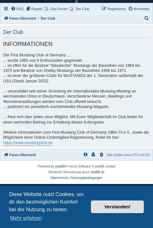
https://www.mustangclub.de (28, 143)
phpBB (60, 166)
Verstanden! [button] (118, 206)
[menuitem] (17, 9)
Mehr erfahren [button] (26, 218)
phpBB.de (98, 172)
